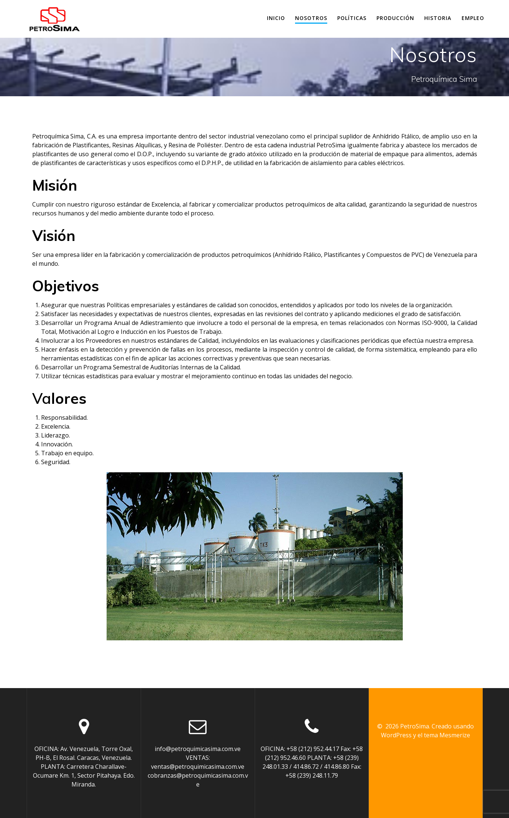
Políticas (351, 17)
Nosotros (311, 17)
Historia (437, 17)
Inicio (276, 17)
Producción (395, 17)
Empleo (473, 17)
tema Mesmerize (447, 735)
